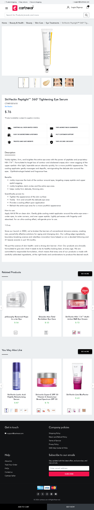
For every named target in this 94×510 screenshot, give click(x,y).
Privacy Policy (54, 445)
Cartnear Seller (10, 476)
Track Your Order (11, 465)
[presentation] (1, 307)
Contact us (8, 473)
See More (85, 274)
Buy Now (70, 507)
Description (10, 152)
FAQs (7, 469)
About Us (8, 462)
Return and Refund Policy (58, 437)
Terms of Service (55, 441)
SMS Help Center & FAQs (58, 448)
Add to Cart (23, 507)
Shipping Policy (54, 434)
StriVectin (8, 106)
